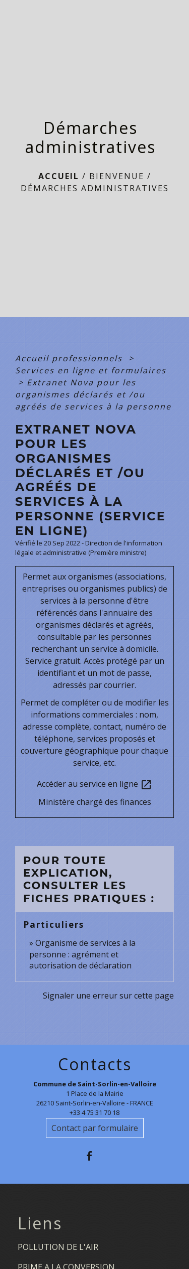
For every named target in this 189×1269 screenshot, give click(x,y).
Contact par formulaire (94, 1128)
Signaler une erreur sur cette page (108, 995)
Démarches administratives (95, 188)
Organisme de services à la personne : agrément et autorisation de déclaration (82, 954)
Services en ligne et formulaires (90, 370)
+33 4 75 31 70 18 (94, 1112)
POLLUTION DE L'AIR (58, 1246)
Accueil (58, 176)
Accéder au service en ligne (94, 784)
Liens (40, 1223)
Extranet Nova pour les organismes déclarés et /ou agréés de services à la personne (93, 394)
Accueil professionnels (70, 358)
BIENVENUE (116, 176)
